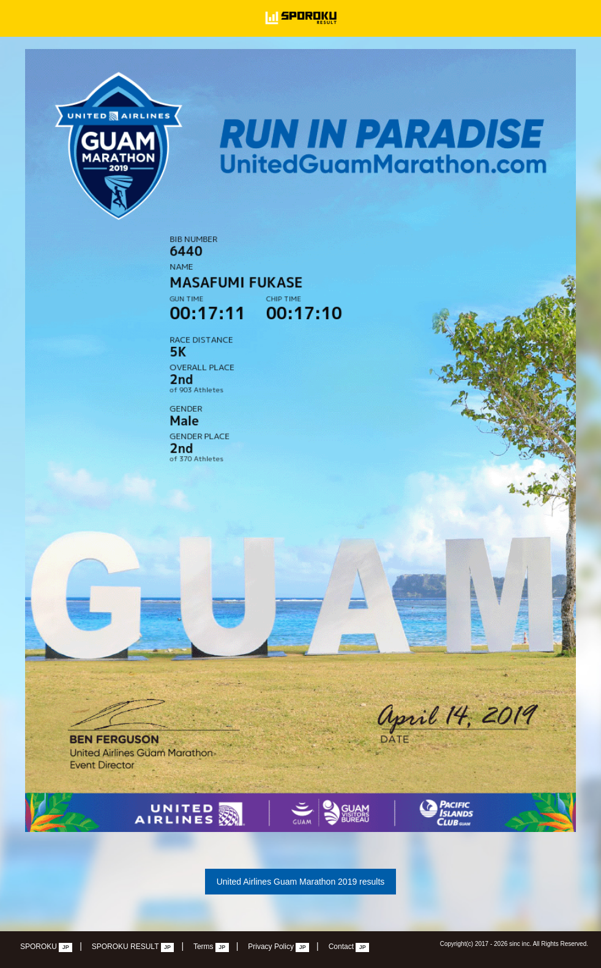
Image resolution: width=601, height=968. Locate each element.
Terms (211, 947)
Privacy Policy (278, 947)
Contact (349, 947)
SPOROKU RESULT (133, 947)
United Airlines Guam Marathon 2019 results (301, 882)
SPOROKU (46, 947)
